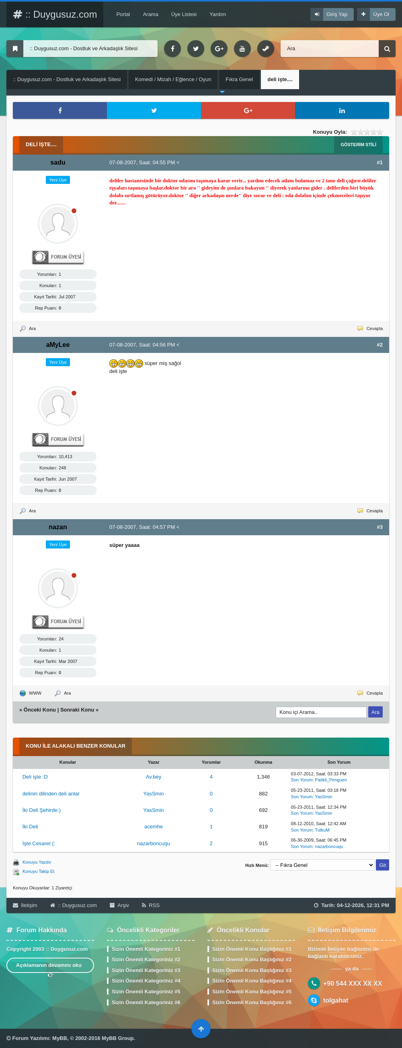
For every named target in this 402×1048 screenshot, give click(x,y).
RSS (151, 905)
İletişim (25, 905)
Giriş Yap (336, 14)
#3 (380, 527)
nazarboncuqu (153, 843)
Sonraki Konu (77, 710)
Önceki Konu (40, 710)
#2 (380, 345)
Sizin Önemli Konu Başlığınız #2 (251, 959)
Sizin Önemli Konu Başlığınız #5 (251, 992)
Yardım (217, 14)
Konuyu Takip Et (38, 871)
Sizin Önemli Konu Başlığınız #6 (251, 1002)
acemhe (153, 827)
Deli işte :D (35, 777)
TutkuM (322, 830)
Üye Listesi (184, 14)
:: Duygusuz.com (55, 14)
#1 (380, 162)
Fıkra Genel (239, 79)
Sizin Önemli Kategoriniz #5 (146, 992)
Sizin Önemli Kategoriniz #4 (146, 981)
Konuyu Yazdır (37, 862)
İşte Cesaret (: (39, 843)
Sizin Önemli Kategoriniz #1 (146, 949)
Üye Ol (381, 14)
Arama (150, 14)
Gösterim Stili (358, 144)
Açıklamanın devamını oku (50, 967)
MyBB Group (117, 1038)
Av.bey (154, 777)
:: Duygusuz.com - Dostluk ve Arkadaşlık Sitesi (67, 79)
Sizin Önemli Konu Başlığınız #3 (251, 970)
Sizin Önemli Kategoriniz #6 (146, 1002)
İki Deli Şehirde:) (42, 810)
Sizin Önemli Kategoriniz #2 (146, 959)
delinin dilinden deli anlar (51, 794)
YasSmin (154, 794)
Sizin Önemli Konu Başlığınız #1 (251, 949)
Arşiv (119, 905)
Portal (123, 14)
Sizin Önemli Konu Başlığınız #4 (251, 981)
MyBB (59, 1038)
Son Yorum (302, 779)
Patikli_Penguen (331, 779)
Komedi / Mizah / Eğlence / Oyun (173, 79)
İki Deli (30, 827)
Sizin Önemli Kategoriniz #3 (146, 970)
